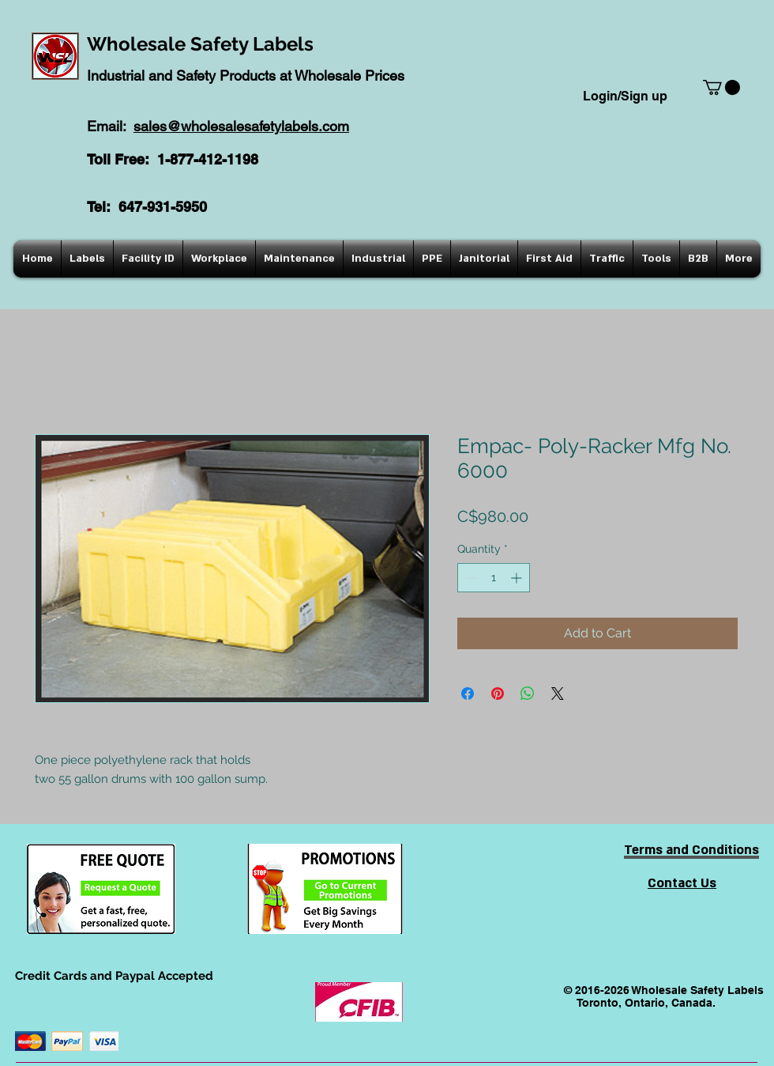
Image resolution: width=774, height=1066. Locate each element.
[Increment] (518, 578)
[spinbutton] (493, 578)
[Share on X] (557, 693)
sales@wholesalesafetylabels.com (241, 126)
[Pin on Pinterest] (497, 693)
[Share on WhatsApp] (527, 693)
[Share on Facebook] (467, 693)
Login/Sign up (625, 96)
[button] (721, 87)
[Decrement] (469, 578)
